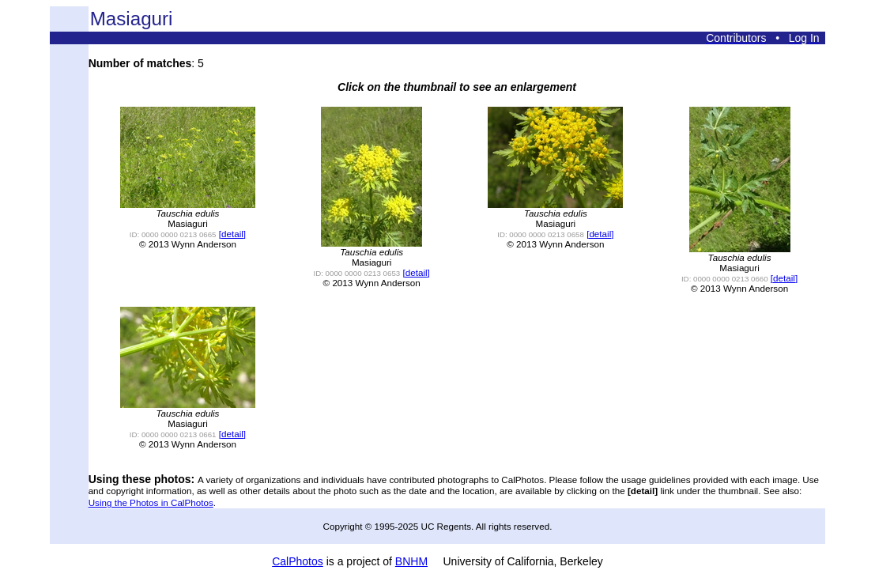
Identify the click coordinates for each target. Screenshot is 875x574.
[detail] (232, 233)
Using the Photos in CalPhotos (151, 502)
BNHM (411, 561)
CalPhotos (297, 561)
